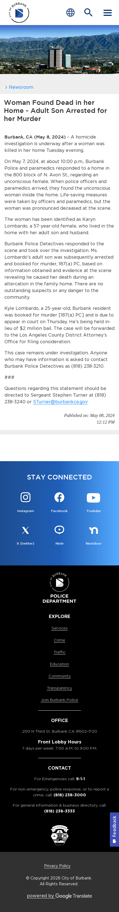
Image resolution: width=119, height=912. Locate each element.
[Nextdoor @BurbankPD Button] (94, 535)
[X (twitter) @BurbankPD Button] (25, 535)
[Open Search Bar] (88, 12)
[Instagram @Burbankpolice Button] (25, 503)
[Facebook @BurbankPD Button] (59, 503)
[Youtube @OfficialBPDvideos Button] (94, 503)
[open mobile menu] (107, 12)
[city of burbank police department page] (19, 12)
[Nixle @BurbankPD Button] (59, 535)
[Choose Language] (70, 12)
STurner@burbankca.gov (60, 401)
